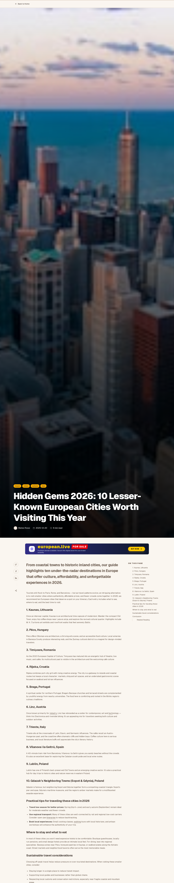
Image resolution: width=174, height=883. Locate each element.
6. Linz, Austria (138, 584)
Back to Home (22, 4)
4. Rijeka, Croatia (139, 578)
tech (111, 713)
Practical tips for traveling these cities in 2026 (144, 605)
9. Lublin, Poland (138, 595)
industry (53, 713)
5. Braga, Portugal (139, 581)
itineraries (51, 817)
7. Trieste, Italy (138, 588)
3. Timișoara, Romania (140, 574)
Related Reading (143, 620)
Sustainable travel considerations (145, 613)
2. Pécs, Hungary (139, 571)
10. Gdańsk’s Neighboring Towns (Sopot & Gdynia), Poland (145, 599)
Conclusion (136, 616)
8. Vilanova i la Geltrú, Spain (143, 591)
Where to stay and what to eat (144, 610)
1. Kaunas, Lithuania (140, 568)
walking (77, 821)
